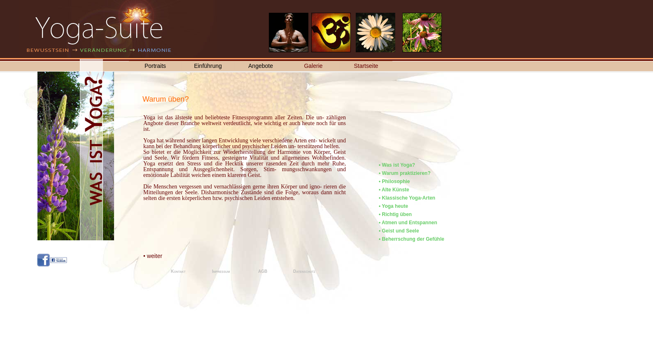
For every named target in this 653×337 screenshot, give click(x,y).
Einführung (208, 66)
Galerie (313, 66)
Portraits (155, 66)
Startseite (366, 66)
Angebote (260, 66)
